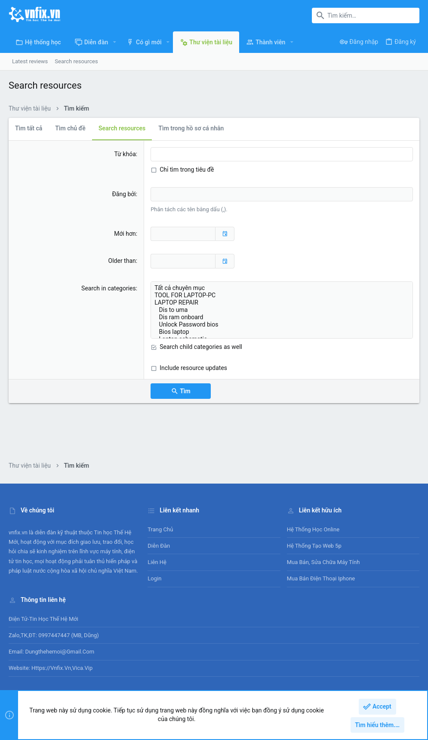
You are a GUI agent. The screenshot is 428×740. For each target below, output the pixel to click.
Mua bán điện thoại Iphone (321, 578)
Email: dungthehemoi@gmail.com (51, 651)
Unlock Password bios (282, 324)
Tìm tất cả (28, 128)
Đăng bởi (123, 194)
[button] (114, 42)
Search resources (122, 128)
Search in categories (108, 288)
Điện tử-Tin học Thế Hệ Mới (43, 619)
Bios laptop (282, 332)
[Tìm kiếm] (365, 15)
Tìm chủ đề (70, 128)
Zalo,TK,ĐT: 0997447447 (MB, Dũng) (54, 635)
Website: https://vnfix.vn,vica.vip (50, 668)
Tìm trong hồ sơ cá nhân (191, 128)
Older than (122, 260)
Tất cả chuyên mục (282, 288)
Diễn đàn (159, 546)
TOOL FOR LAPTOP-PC (282, 295)
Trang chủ (160, 529)
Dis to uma (282, 310)
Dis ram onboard (282, 317)
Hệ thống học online (313, 529)
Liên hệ (157, 562)
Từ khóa (125, 154)
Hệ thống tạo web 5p (314, 546)
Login (154, 578)
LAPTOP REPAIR (282, 302)
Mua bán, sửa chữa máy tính (323, 562)
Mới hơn (125, 233)
